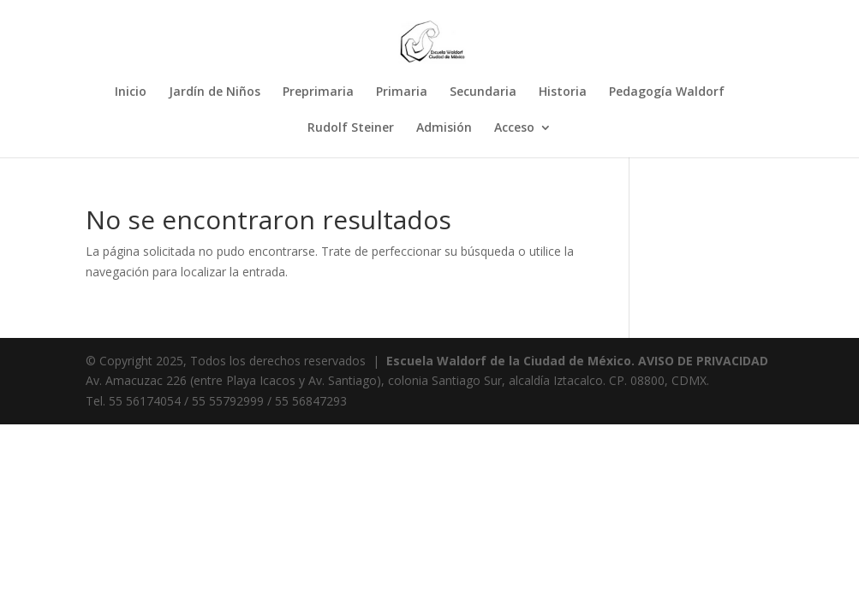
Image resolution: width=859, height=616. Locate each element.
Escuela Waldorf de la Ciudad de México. (510, 360)
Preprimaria (318, 92)
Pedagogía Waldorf (667, 92)
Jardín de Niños (214, 92)
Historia (563, 92)
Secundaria (483, 92)
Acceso (514, 128)
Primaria (401, 92)
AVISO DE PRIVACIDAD (703, 360)
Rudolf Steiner (350, 128)
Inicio (130, 92)
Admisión (444, 128)
